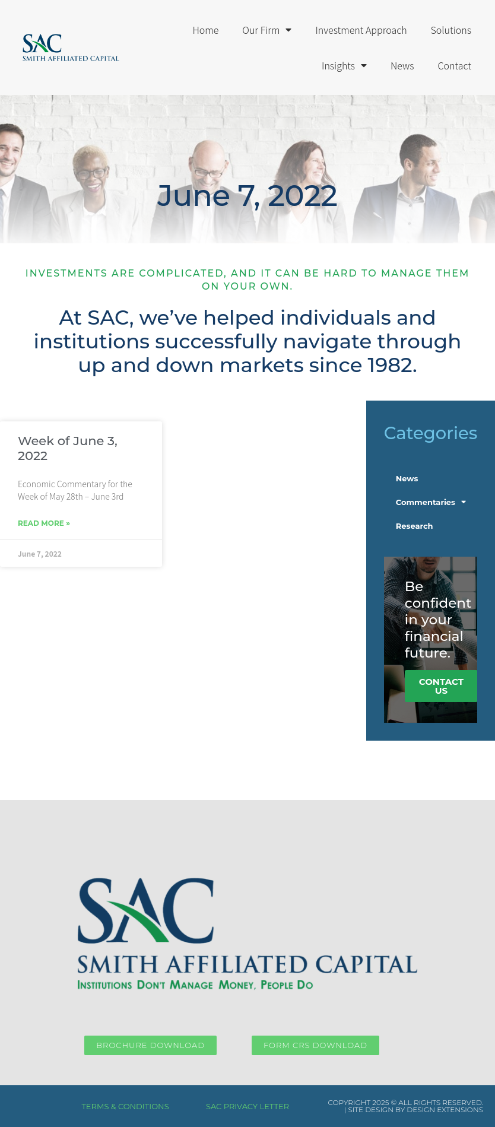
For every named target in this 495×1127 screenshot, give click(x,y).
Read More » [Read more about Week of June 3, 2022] (44, 523)
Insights (344, 65)
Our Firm (266, 29)
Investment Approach (361, 30)
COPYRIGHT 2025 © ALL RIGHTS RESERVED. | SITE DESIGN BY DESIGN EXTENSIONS (405, 1106)
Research (414, 526)
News (402, 65)
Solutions (451, 30)
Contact (454, 65)
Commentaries (431, 502)
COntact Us (441, 686)
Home (205, 30)
